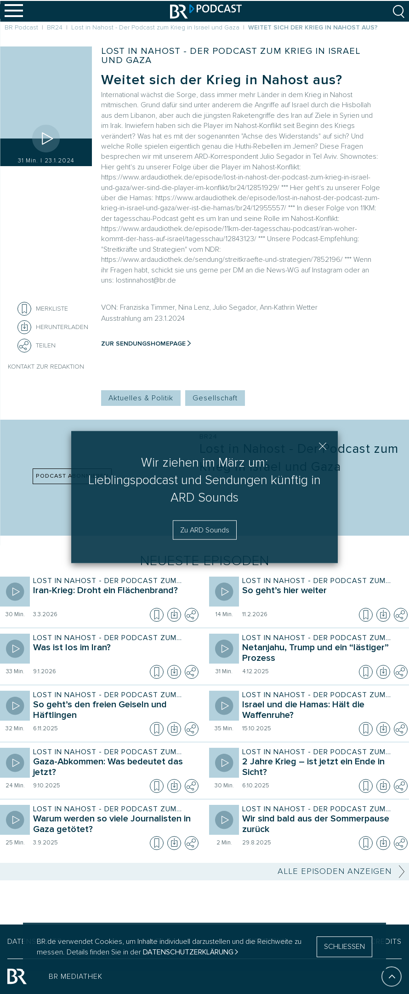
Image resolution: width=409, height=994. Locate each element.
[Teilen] (24, 346)
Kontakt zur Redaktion (46, 366)
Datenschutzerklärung (188, 952)
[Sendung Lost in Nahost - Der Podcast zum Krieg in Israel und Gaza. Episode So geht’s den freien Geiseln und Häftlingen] (113, 710)
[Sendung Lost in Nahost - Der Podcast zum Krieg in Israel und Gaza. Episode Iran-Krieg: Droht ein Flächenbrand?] (113, 596)
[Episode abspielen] (46, 139)
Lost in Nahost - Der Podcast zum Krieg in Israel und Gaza (231, 55)
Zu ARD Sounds (204, 529)
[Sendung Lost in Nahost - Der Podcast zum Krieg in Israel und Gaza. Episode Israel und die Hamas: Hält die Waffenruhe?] (322, 710)
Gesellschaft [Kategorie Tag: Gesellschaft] (215, 398)
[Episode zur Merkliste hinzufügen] (24, 309)
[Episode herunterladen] (174, 615)
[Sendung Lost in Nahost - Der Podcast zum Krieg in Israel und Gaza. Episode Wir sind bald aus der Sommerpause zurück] (322, 825)
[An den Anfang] (391, 981)
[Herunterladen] (52, 327)
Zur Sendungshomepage (143, 343)
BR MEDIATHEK (75, 980)
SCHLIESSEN (344, 946)
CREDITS (386, 945)
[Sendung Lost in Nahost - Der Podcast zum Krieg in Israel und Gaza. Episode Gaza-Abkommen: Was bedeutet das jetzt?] (113, 768)
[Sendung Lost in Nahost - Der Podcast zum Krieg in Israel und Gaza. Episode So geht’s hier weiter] (322, 596)
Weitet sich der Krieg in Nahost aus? (221, 79)
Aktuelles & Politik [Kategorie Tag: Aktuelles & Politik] (140, 398)
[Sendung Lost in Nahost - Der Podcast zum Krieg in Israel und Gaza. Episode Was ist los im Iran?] (113, 653)
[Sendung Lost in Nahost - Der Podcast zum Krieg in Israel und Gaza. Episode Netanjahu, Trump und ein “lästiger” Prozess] (322, 653)
